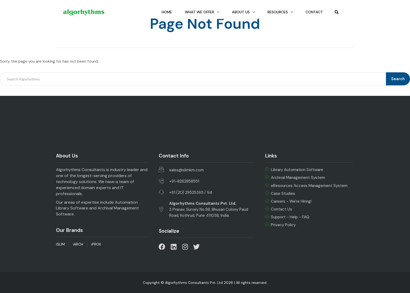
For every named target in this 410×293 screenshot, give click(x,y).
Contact (313, 12)
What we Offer (194, 12)
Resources (277, 12)
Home (158, 12)
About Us (238, 12)
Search (398, 78)
